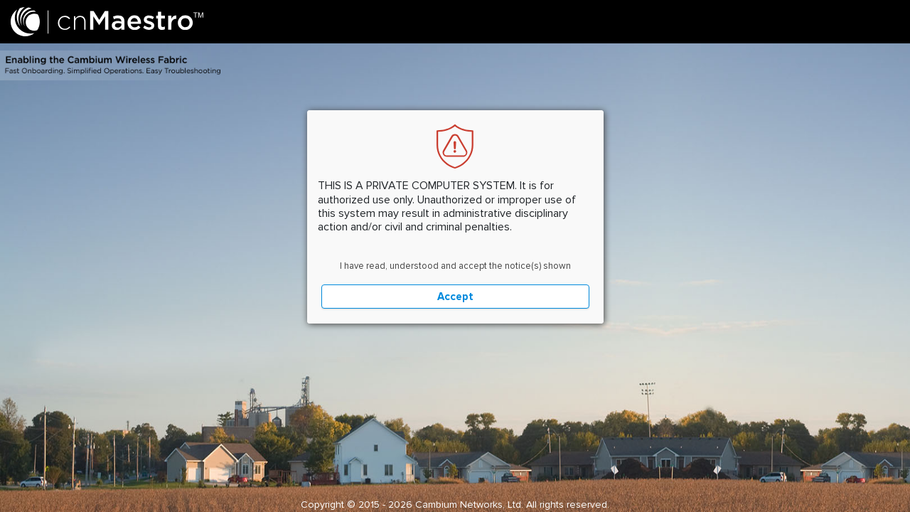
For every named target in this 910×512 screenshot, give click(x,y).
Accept (455, 296)
